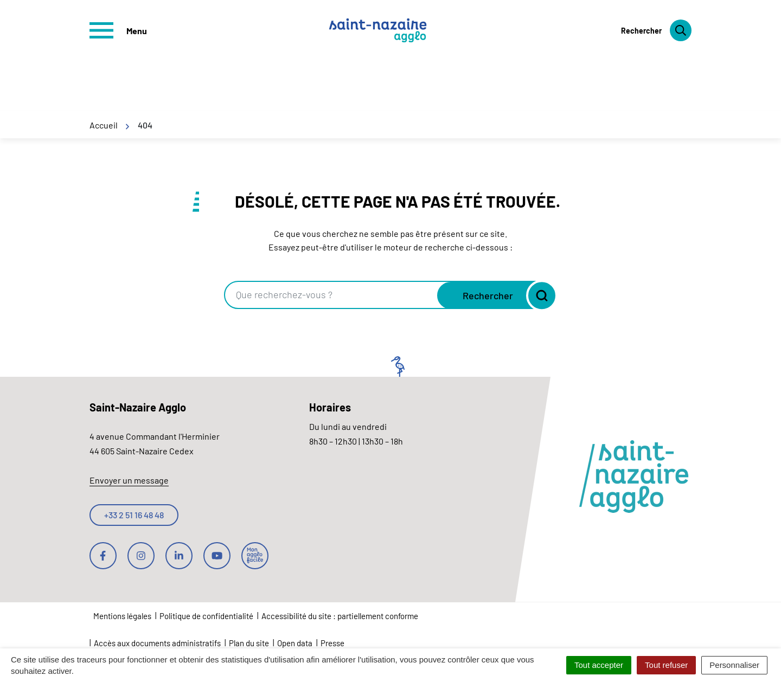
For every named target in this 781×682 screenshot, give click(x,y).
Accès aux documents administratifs (157, 643)
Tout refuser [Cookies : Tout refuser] (666, 665)
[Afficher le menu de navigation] (118, 30)
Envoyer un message (129, 480)
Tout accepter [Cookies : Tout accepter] (598, 665)
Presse (332, 643)
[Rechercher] (656, 30)
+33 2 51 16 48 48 (134, 515)
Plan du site (249, 643)
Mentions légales (122, 616)
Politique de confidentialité (206, 616)
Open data (294, 643)
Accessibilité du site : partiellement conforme (339, 616)
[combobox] (331, 295)
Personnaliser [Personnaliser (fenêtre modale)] (734, 665)
